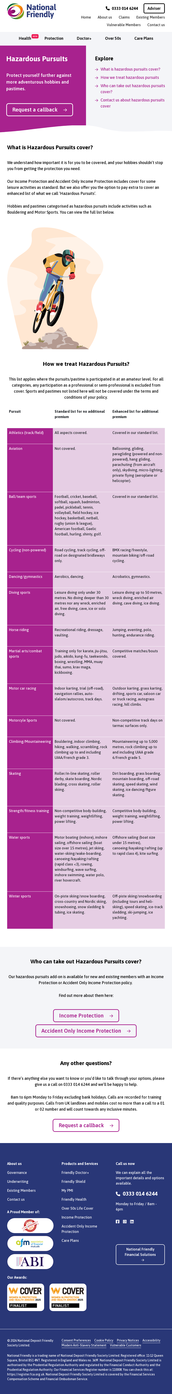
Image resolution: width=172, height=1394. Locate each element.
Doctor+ (84, 38)
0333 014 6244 (122, 8)
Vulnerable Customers (125, 1345)
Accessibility (151, 1340)
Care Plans (143, 38)
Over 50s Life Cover (77, 1208)
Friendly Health (74, 1199)
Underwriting (17, 1181)
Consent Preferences (76, 1340)
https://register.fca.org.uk (25, 1374)
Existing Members (150, 17)
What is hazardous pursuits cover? (130, 69)
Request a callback (39, 110)
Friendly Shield (73, 1181)
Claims (124, 17)
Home (86, 17)
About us (105, 17)
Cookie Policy (103, 1340)
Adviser (154, 8)
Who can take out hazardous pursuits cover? (133, 88)
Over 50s (113, 38)
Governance (17, 1173)
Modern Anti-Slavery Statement (84, 1345)
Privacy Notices (128, 1340)
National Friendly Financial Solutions (140, 1254)
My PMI (67, 1190)
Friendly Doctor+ (75, 1173)
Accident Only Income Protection (86, 1031)
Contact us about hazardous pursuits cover (133, 103)
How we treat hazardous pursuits (130, 77)
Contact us (156, 25)
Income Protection (86, 1016)
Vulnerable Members (124, 25)
